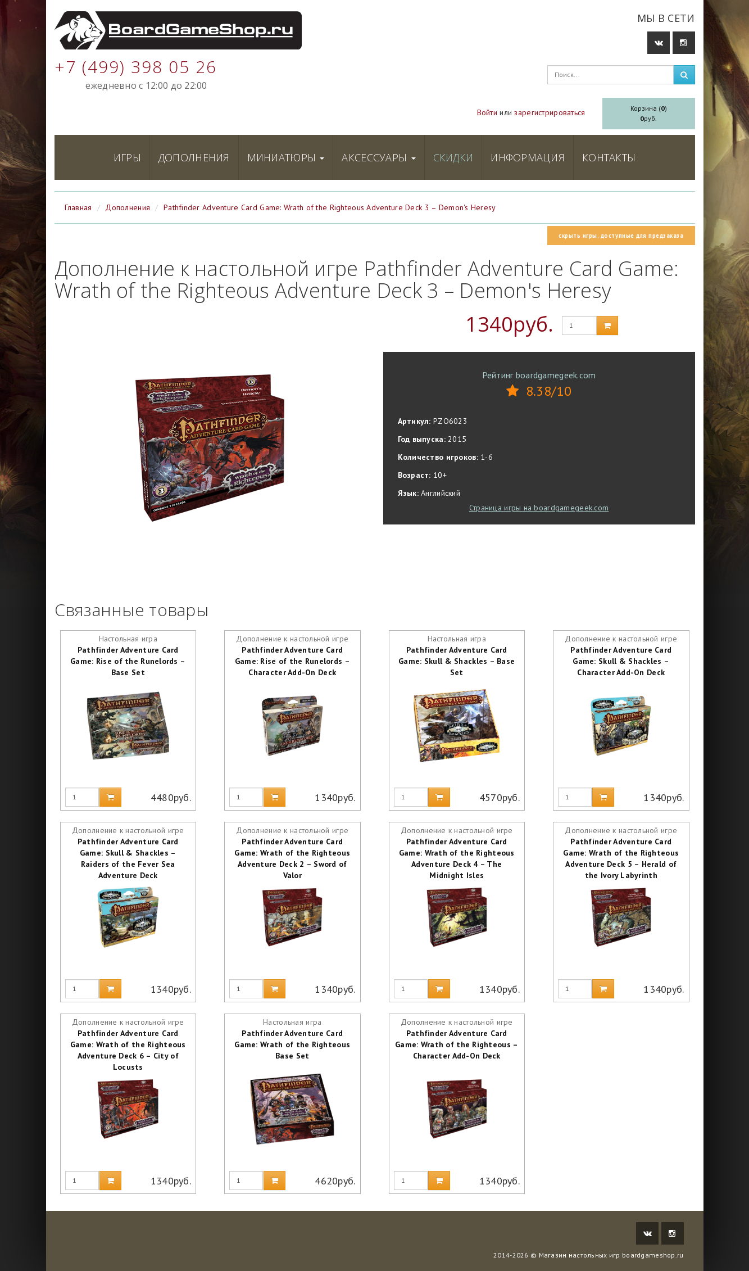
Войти (487, 112)
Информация (528, 157)
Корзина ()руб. (648, 113)
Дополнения (194, 157)
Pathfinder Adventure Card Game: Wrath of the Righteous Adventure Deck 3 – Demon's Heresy (330, 207)
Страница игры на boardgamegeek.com (539, 508)
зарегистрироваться (549, 112)
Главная (78, 207)
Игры (127, 157)
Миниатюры (286, 157)
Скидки (453, 157)
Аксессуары (378, 157)
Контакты (608, 157)
